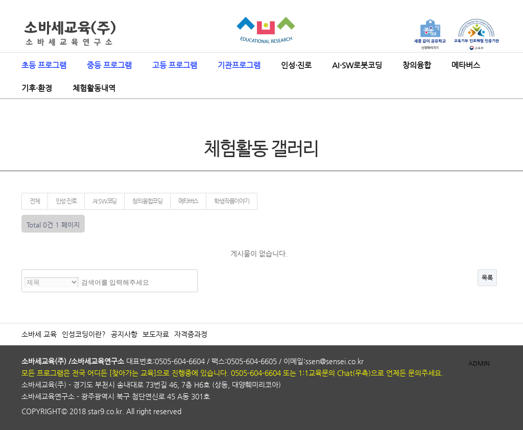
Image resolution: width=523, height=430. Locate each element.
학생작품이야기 (231, 201)
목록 (487, 277)
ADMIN (479, 363)
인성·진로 (296, 65)
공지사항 (124, 334)
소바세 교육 (39, 334)
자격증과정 (190, 334)
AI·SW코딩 (104, 201)
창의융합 (416, 65)
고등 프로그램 (174, 65)
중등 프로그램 (109, 65)
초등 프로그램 (43, 65)
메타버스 (465, 65)
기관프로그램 (239, 65)
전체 (35, 201)
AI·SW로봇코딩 (357, 65)
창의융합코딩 (147, 201)
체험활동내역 (94, 88)
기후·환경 (36, 88)
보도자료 (155, 334)
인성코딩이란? (84, 334)
